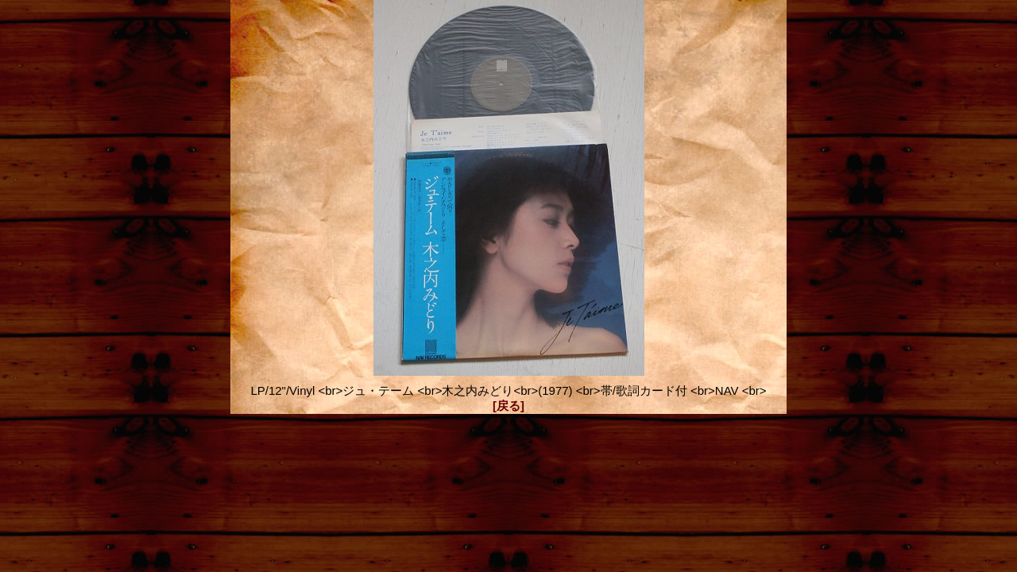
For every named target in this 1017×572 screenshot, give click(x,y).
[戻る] (508, 405)
